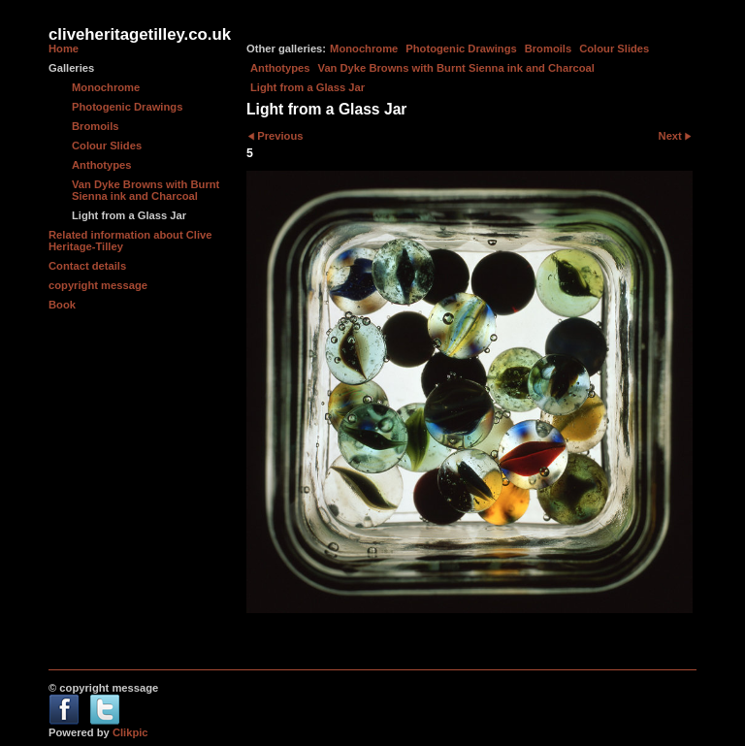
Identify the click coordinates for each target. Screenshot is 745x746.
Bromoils (548, 48)
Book (62, 304)
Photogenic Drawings (460, 48)
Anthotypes (280, 68)
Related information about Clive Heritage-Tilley (130, 240)
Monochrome (364, 48)
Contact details (87, 266)
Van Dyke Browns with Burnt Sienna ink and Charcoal (456, 68)
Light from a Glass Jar (307, 87)
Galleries (71, 68)
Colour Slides (614, 48)
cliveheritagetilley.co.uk (140, 34)
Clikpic (130, 732)
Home (64, 48)
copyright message (98, 285)
